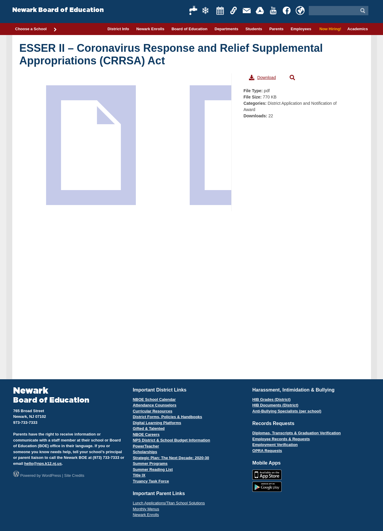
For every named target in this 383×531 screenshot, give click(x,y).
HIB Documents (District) (275, 405)
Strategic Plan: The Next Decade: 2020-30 (171, 458)
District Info (118, 29)
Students (253, 29)
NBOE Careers (146, 434)
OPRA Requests (267, 450)
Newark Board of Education (58, 10)
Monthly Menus (146, 509)
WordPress (51, 475)
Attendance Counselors (155, 405)
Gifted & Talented (149, 428)
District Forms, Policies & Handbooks (167, 417)
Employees (301, 29)
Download (262, 77)
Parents (276, 29)
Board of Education (189, 29)
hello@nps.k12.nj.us (43, 463)
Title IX (139, 475)
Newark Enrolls (150, 29)
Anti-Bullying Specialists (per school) (286, 411)
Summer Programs (150, 463)
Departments (226, 29)
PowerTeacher (146, 446)
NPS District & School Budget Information (171, 440)
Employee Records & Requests (281, 439)
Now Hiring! (329, 29)
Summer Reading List (153, 469)
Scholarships (145, 452)
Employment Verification (275, 444)
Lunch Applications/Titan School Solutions (169, 503)
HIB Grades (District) (271, 399)
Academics (357, 29)
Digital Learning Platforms (157, 423)
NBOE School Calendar (154, 399)
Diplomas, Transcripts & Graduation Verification (296, 433)
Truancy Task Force (151, 481)
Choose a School (36, 29)
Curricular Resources (152, 411)
